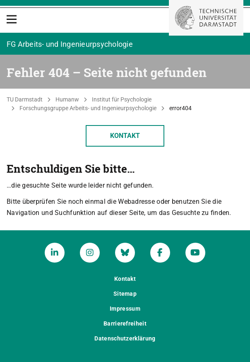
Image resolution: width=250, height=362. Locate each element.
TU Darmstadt (25, 99)
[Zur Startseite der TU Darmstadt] (206, 18)
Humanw (67, 99)
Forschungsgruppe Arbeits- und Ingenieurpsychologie (87, 108)
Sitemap (125, 293)
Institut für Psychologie (121, 99)
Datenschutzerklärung (124, 338)
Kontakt (125, 136)
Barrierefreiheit (125, 323)
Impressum (125, 308)
